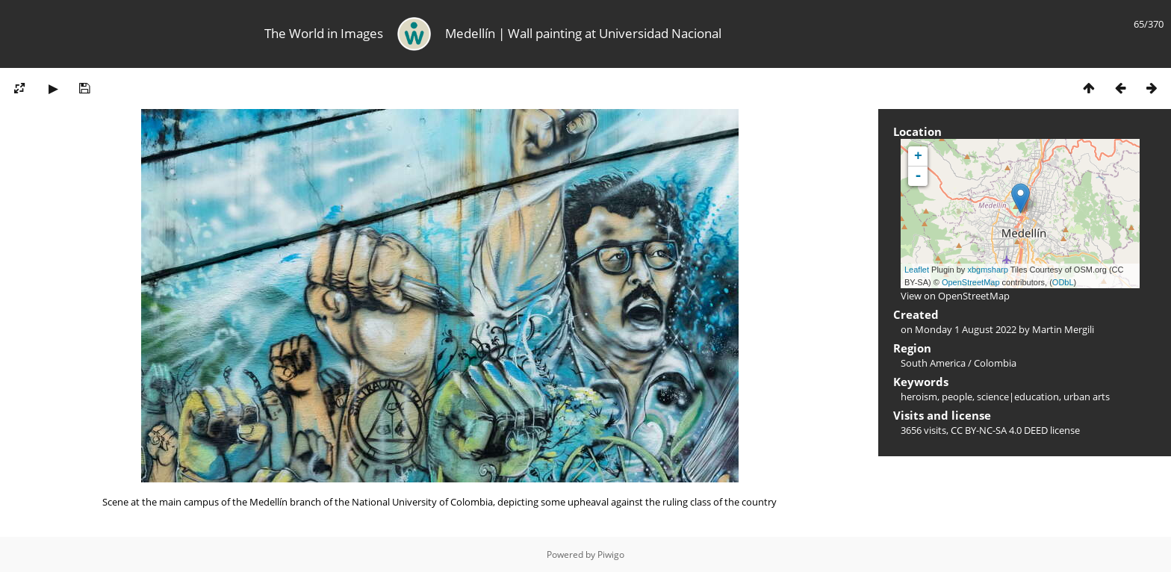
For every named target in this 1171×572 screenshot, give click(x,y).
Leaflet (916, 269)
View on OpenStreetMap (955, 295)
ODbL (1063, 282)
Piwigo (610, 554)
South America (933, 363)
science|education (1018, 396)
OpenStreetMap (971, 282)
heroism (919, 396)
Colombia (995, 363)
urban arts (1086, 396)
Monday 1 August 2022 (965, 329)
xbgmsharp (987, 269)
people (957, 396)
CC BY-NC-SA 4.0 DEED (999, 430)
